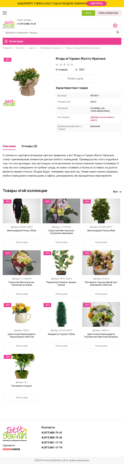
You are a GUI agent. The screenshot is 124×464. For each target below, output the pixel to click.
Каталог (20, 48)
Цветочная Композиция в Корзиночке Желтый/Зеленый (101, 335)
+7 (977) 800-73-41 (26, 23)
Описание (9, 146)
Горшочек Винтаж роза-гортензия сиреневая (61, 231)
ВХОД (88, 13)
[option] (27, 81)
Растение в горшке (21, 385)
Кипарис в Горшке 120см (61, 334)
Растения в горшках (50, 48)
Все (117, 191)
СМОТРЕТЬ (97, 3)
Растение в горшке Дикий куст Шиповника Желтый (101, 283)
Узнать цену (75, 78)
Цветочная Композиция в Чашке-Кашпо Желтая (21, 335)
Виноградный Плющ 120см (21, 230)
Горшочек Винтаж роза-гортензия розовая (21, 283)
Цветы (32, 48)
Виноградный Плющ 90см (101, 230)
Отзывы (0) (29, 146)
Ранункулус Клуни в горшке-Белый (61, 283)
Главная (7, 48)
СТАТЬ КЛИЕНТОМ (108, 13)
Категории (13, 41)
